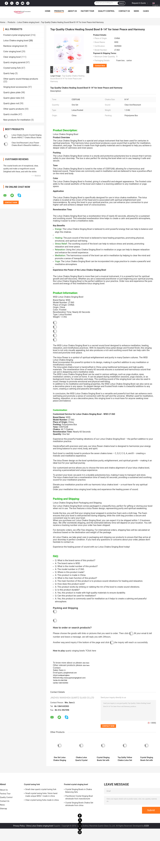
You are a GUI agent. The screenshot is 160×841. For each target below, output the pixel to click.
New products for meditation (16, 120)
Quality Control (106, 11)
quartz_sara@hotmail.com (67, 673)
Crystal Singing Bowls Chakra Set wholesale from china (79, 804)
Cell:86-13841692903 (60, 683)
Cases (146, 11)
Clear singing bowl (12, 57)
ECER (146, 826)
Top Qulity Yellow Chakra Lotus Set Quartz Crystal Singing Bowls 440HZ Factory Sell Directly (125, 758)
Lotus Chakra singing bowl (28, 22)
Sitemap (3, 808)
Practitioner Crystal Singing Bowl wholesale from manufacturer (79, 797)
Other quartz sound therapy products (20, 79)
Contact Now (100, 66)
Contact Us (124, 11)
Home (47, 11)
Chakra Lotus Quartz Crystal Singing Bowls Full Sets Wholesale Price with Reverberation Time (81, 758)
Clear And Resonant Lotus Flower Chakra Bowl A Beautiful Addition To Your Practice (26, 145)
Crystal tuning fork (12, 68)
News (136, 11)
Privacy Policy (19, 826)
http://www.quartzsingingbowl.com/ (73, 678)
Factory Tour (87, 11)
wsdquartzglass (64, 675)
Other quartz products (13, 109)
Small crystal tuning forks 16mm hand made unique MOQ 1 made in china (41, 794)
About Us (72, 11)
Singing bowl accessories (15, 87)
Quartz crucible (10, 114)
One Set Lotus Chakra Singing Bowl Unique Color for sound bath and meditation (59, 758)
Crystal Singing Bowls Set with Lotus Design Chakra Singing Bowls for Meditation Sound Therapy (103, 758)
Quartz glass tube (11, 98)
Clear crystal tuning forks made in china (42, 800)
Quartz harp (8, 73)
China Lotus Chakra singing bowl (39, 826)
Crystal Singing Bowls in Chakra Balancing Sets (78, 790)
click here (85, 663)
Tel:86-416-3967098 (60, 680)
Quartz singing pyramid (14, 62)
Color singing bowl (12, 51)
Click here (91, 651)
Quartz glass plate (12, 92)
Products (59, 11)
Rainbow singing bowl (13, 46)
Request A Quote (139, 3)
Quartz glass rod (11, 103)
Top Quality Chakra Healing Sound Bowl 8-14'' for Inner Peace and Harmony (67, 79)
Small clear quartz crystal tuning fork (40, 789)
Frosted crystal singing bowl (16, 35)
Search (121, 3)
